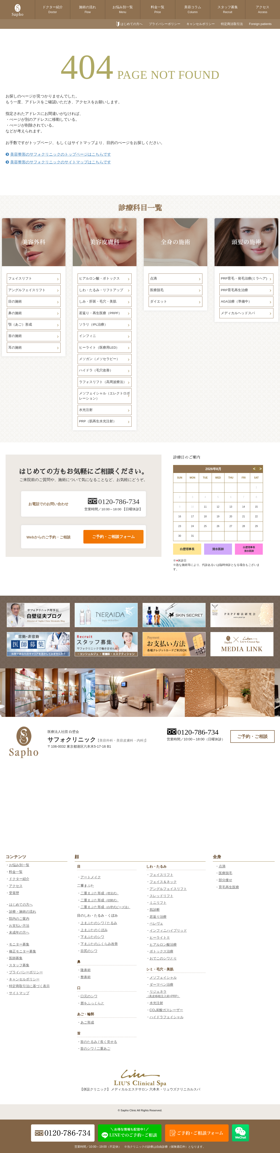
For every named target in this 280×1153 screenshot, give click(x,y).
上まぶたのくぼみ (94, 930)
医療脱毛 (225, 873)
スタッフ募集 (227, 9)
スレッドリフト (161, 896)
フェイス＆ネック (163, 882)
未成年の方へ (19, 932)
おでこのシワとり (163, 958)
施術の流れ (87, 9)
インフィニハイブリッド (168, 930)
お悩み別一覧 (122, 9)
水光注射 (156, 1003)
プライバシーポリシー (164, 24)
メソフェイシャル (163, 977)
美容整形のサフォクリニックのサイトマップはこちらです (58, 162)
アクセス (262, 9)
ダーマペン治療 (161, 984)
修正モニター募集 (22, 951)
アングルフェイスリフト (168, 889)
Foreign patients (260, 24)
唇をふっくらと (92, 1003)
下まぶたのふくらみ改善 (99, 944)
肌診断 (155, 910)
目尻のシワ (88, 951)
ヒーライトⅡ (160, 937)
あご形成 (87, 1022)
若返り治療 (158, 917)
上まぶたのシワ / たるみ (98, 923)
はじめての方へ (131, 24)
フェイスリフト (161, 875)
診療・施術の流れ (22, 911)
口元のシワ (88, 996)
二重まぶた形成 (99, 893)
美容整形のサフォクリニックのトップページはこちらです (58, 154)
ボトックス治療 (161, 951)
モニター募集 (19, 944)
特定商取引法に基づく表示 (29, 986)
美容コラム (192, 9)
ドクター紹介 (52, 9)
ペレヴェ (156, 923)
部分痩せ (225, 880)
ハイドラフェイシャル (167, 1017)
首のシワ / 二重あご (95, 1048)
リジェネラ (163, 994)
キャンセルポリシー (200, 24)
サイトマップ (19, 993)
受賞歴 (14, 893)
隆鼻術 (85, 970)
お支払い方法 (19, 926)
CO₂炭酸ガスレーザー (166, 1010)
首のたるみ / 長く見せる (98, 1042)
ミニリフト (158, 903)
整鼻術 (85, 977)
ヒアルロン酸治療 (163, 944)
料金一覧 (157, 9)
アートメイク (90, 877)
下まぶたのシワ (92, 937)
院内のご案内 (19, 919)
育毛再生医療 (229, 887)
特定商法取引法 (232, 24)
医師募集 (16, 958)
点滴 (222, 866)
